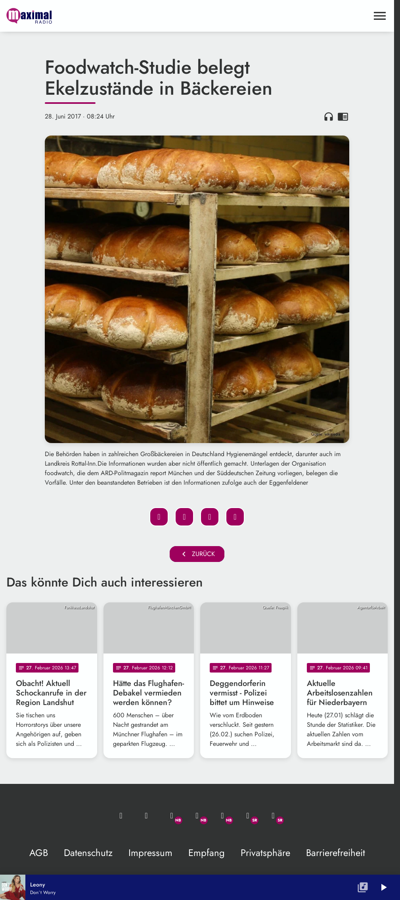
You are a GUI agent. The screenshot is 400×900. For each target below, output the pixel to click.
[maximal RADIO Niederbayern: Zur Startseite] (101, 16)
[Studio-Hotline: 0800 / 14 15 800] (146, 815)
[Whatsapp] (171, 815)
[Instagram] (222, 815)
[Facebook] (197, 815)
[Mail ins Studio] (120, 815)
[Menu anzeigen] (380, 16)
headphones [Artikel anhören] (328, 116)
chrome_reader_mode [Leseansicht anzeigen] (342, 116)
